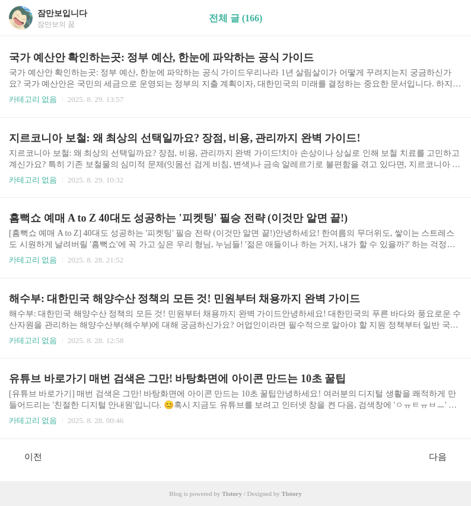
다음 (444, 456)
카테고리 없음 (33, 99)
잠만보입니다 (62, 13)
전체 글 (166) (236, 18)
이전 (27, 456)
